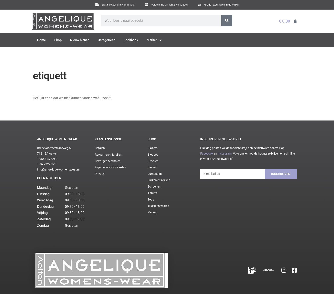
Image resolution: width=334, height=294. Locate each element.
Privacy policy (102, 285)
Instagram (225, 153)
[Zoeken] (226, 20)
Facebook (206, 153)
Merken (154, 40)
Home (41, 40)
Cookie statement (119, 285)
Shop (58, 40)
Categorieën (106, 40)
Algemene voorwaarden (81, 285)
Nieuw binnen (79, 40)
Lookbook (131, 40)
